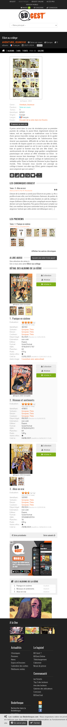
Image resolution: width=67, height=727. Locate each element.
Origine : (13, 115)
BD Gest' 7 (38, 653)
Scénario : (13, 329)
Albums (10, 50)
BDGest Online (37, 2)
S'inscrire (38, 8)
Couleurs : (14, 334)
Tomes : (13, 110)
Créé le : (13, 356)
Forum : (12, 120)
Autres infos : (15, 354)
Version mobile (32, 5)
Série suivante (49, 535)
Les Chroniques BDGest (22, 183)
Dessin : (13, 332)
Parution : (13, 107)
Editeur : (13, 342)
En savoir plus (18, 722)
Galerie (41, 50)
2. (14, 589)
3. (14, 592)
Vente (25, 50)
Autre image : (15, 359)
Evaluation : (14, 322)
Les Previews (17, 219)
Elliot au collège (9, 38)
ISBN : (12, 347)
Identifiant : (14, 112)
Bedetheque (23, 2)
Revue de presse (40, 666)
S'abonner (37, 663)
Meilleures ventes (18, 669)
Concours (37, 692)
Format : (13, 344)
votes (39, 175)
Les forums (38, 679)
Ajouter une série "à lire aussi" (43, 258)
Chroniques (15, 653)
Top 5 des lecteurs (41, 682)
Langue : (13, 117)
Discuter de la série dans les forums (33, 120)
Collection (46, 275)
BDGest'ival (38, 695)
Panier (26, 8)
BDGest (13, 2)
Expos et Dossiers (18, 663)
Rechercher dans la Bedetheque (18, 709)
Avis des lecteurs (40, 685)
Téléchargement (40, 659)
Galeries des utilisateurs (43, 688)
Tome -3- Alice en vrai (18, 188)
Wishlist (46, 280)
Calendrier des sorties (19, 666)
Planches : (14, 349)
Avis (18, 50)
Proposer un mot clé (19, 124)
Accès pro (51, 2)
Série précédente (19, 535)
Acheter (46, 284)
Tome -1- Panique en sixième (20, 223)
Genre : (12, 104)
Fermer (35, 722)
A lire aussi (16, 257)
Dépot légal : (15, 337)
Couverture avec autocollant (33, 359)
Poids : (12, 351)
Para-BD (32, 50)
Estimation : (14, 339)
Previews (14, 656)
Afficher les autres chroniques (44, 251)
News (13, 659)
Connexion (52, 8)
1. (14, 586)
